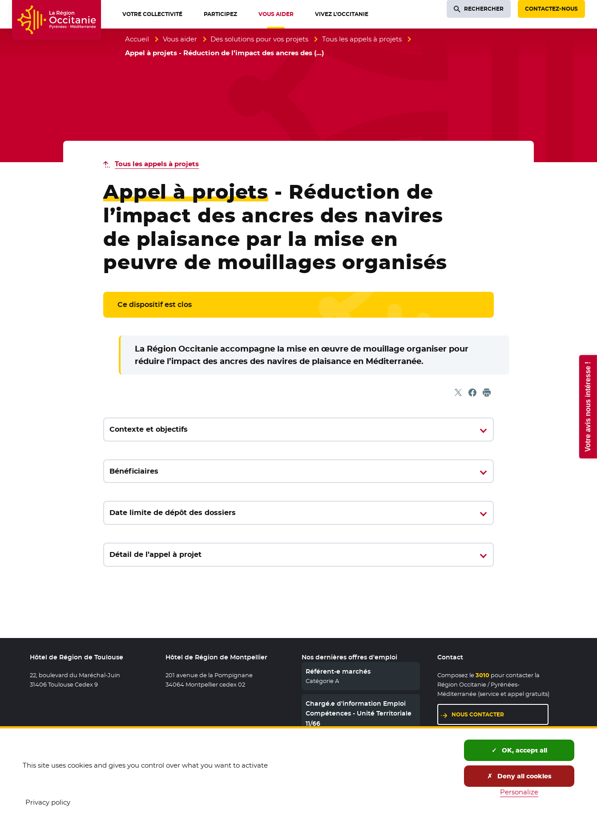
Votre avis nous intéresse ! (587, 406)
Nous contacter (478, 714)
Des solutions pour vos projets (259, 39)
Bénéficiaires (133, 471)
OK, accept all (519, 750)
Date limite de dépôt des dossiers (172, 512)
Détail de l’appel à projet (155, 554)
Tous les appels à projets (362, 39)
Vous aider (180, 39)
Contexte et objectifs (148, 429)
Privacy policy (47, 802)
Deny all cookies (519, 776)
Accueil (137, 39)
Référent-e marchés (338, 671)
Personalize (519, 792)
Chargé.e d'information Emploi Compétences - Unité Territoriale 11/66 (358, 713)
